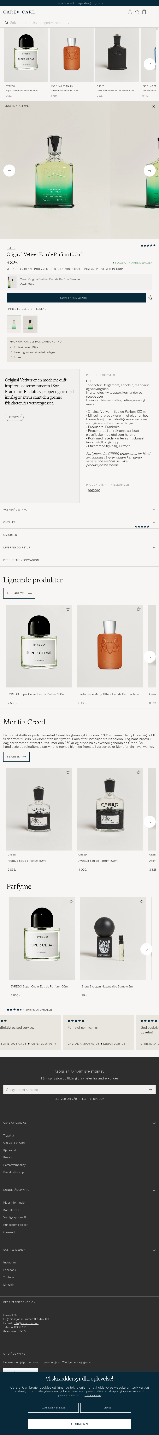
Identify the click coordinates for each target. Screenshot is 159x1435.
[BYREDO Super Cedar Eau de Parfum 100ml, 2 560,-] (26, 63)
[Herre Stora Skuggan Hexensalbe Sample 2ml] (113, 938)
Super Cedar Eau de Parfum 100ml (22, 90)
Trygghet (8, 1135)
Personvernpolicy (14, 1165)
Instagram (10, 1262)
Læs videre (93, 1395)
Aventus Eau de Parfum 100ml (98, 861)
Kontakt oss (11, 1210)
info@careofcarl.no (26, 1323)
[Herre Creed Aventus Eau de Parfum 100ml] (110, 809)
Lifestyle (14, 417)
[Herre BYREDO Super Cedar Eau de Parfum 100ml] (26, 55)
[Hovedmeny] (151, 12)
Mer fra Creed (24, 722)
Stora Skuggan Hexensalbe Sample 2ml (108, 986)
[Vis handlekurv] (144, 12)
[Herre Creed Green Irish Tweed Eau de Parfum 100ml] (117, 55)
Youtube (8, 1277)
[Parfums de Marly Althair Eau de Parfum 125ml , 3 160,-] (71, 63)
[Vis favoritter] (137, 12)
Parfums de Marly (62, 86)
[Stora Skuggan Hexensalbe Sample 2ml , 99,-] (112, 947)
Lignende (33, 580)
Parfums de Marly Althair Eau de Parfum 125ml (109, 694)
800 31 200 (21, 1327)
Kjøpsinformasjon (14, 1202)
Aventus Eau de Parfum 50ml (27, 861)
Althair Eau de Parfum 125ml (64, 90)
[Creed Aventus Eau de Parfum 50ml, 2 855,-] (39, 820)
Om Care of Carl (14, 1143)
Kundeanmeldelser (15, 1225)
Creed (100, 86)
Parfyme (23, 105)
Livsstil (10, 105)
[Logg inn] (130, 12)
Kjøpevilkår (10, 1150)
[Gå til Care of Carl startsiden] (19, 12)
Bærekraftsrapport (15, 1172)
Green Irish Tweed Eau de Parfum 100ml (116, 90)
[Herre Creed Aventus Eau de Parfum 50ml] (39, 809)
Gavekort (9, 1232)
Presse (7, 1157)
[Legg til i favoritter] (67, 610)
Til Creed (16, 756)
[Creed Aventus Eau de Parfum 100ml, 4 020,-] (109, 820)
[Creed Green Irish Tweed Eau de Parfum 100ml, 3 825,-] (117, 63)
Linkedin (8, 1284)
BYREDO (10, 86)
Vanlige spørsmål (14, 1217)
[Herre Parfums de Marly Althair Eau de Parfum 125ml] (72, 55)
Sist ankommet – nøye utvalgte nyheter (79, 3)
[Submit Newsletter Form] (150, 1089)
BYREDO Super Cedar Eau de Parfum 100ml (36, 694)
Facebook (9, 1270)
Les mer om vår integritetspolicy (79, 1099)
